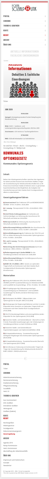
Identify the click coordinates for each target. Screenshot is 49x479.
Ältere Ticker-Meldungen (10, 142)
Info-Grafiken (8, 403)
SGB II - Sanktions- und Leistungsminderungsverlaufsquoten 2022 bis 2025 (22, 127)
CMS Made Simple (23, 473)
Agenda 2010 (8, 443)
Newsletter (7, 465)
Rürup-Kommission (10, 445)
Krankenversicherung (10, 383)
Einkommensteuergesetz (12, 431)
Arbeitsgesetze (8, 425)
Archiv (24, 39)
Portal (24, 16)
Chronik (24, 21)
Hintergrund (7, 408)
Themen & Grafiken (24, 25)
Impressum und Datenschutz (13, 460)
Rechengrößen (8, 423)
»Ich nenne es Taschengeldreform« (21, 132)
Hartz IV (6, 391)
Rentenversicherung (10, 380)
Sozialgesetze (8, 428)
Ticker (5, 368)
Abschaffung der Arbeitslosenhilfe (15, 451)
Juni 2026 (9, 109)
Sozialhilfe (7, 388)
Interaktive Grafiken (10, 406)
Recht (24, 35)
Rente (24, 30)
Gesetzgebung (31, 146)
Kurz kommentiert (10, 400)
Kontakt (6, 463)
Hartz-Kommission (10, 448)
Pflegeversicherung (10, 386)
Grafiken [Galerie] (9, 411)
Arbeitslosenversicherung (12, 377)
